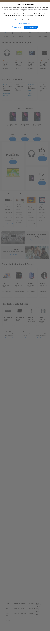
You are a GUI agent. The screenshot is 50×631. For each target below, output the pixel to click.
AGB (40, 16)
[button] (25, 23)
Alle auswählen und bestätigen (30, 27)
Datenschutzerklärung (32, 16)
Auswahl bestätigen (17, 27)
